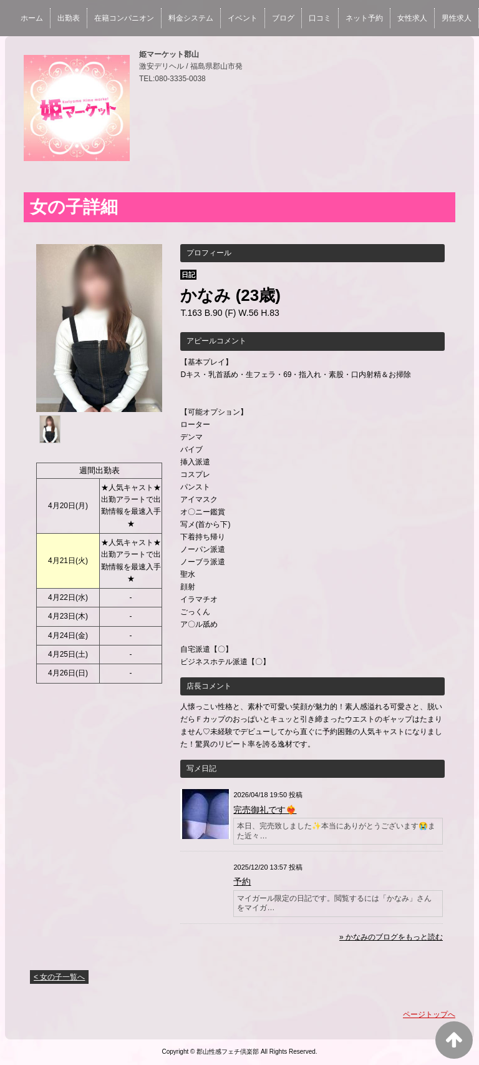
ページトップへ (429, 1014)
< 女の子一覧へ (59, 977)
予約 (242, 881)
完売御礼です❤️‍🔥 (264, 810)
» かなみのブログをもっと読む (391, 937)
